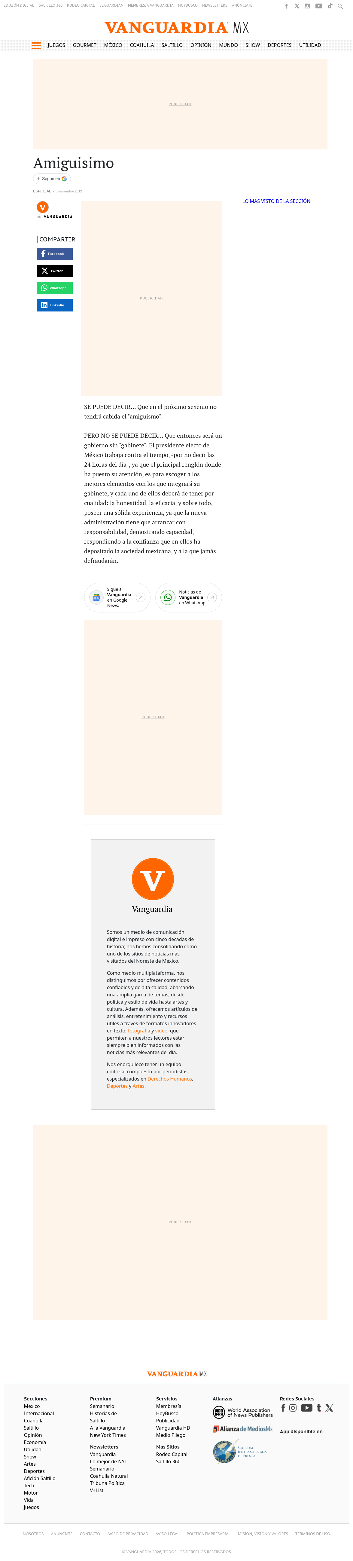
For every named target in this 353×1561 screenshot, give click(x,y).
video (161, 1030)
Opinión (200, 45)
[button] (36, 46)
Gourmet (84, 45)
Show (252, 45)
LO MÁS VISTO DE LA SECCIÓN (276, 201)
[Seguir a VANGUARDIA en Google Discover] (52, 178)
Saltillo (172, 45)
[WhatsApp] (188, 597)
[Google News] (117, 597)
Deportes (279, 45)
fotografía (139, 1030)
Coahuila (142, 45)
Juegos (56, 45)
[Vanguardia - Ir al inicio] (177, 27)
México (113, 45)
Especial (42, 191)
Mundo (228, 45)
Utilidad (310, 45)
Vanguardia (58, 216)
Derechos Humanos (170, 1078)
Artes (139, 1086)
